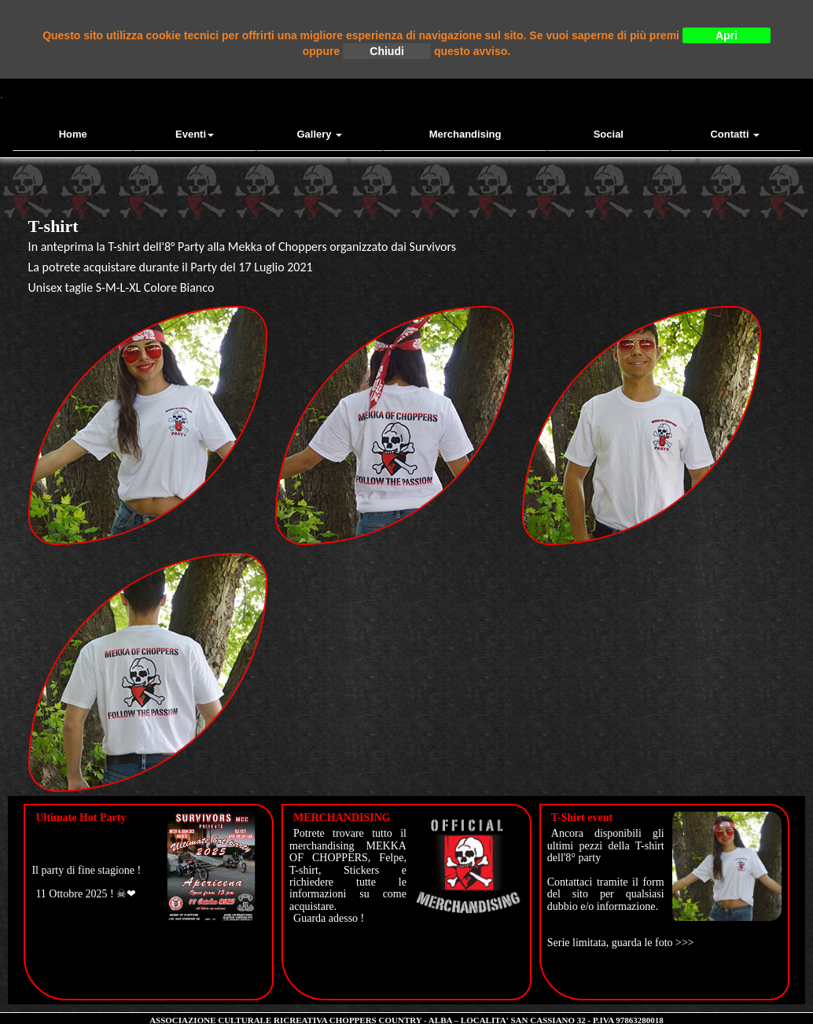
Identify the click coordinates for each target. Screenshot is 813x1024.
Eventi (194, 134)
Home (73, 134)
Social (609, 134)
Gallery (320, 134)
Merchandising (465, 134)
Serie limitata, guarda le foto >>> (620, 942)
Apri (727, 35)
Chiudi (387, 51)
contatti (735, 134)
